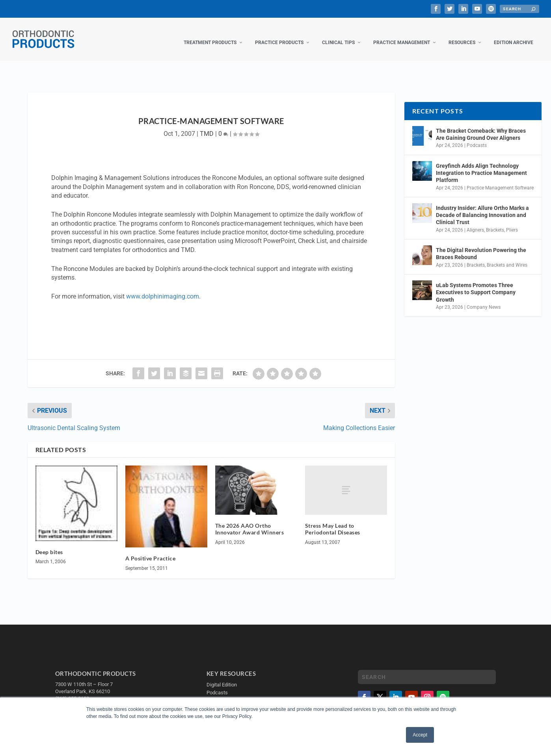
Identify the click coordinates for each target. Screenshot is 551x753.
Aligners (475, 222)
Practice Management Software (500, 180)
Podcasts (477, 137)
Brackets (495, 222)
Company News (484, 299)
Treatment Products (210, 34)
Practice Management (401, 34)
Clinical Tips (338, 34)
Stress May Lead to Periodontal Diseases (332, 521)
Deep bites (49, 544)
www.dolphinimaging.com (162, 288)
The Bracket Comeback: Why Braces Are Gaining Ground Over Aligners (481, 126)
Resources (462, 34)
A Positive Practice (150, 550)
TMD (207, 126)
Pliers (512, 222)
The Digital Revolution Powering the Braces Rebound (481, 245)
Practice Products (279, 34)
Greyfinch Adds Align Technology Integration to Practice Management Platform (481, 165)
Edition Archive (513, 34)
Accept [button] (420, 735)
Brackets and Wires (507, 257)
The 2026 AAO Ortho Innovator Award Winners (249, 521)
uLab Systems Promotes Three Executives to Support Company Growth (476, 284)
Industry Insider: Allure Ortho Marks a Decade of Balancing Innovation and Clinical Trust (482, 207)
